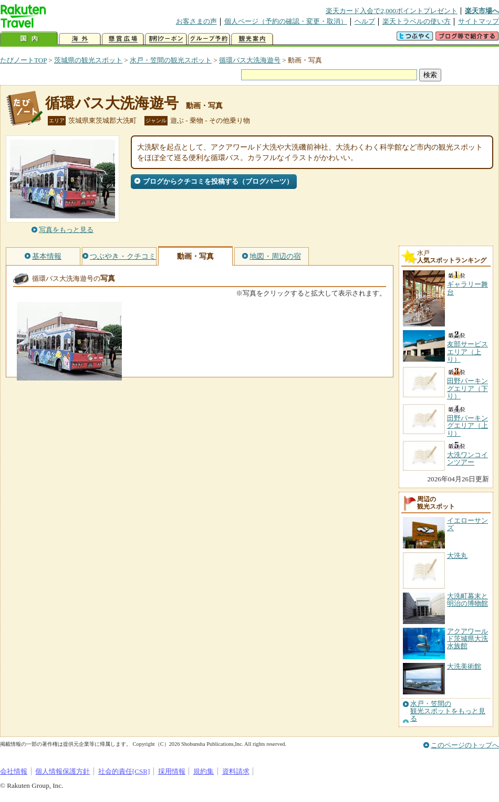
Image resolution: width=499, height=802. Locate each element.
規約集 (203, 771)
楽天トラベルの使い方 (416, 21)
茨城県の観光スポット (88, 60)
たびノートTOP (23, 60)
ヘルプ (365, 21)
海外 (80, 39)
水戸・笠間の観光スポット (171, 60)
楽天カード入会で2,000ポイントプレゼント (392, 11)
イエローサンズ (467, 524)
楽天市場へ (482, 11)
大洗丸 (457, 556)
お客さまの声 (196, 21)
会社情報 (13, 771)
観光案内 (252, 39)
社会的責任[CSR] (124, 771)
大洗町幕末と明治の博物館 (467, 599)
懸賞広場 (123, 39)
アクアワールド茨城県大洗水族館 (467, 638)
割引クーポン (166, 39)
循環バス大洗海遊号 (249, 60)
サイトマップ (478, 21)
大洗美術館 (464, 666)
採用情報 (171, 771)
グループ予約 (209, 39)
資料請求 (236, 771)
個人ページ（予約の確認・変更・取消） (285, 21)
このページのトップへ (465, 745)
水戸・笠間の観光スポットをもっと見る (447, 711)
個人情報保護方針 (62, 771)
